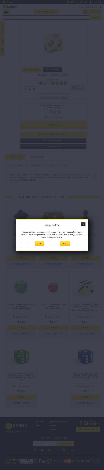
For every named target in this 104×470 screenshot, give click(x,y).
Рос (65, 243)
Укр (39, 243)
